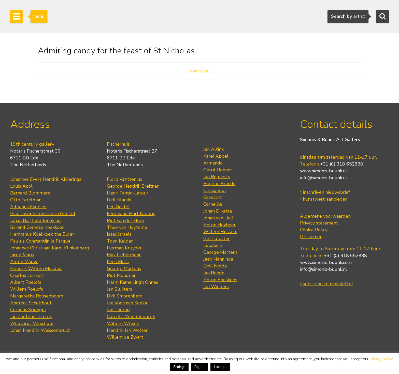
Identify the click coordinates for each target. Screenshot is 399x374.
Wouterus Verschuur (32, 323)
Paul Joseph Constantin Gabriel (42, 214)
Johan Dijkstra (217, 211)
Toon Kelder (120, 241)
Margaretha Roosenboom (36, 296)
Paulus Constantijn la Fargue (40, 241)
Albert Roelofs (25, 282)
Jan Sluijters (119, 289)
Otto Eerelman (25, 200)
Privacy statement (319, 223)
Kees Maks (118, 262)
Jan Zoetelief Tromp (31, 316)
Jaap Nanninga (218, 259)
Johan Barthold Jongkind (35, 220)
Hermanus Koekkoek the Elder (42, 234)
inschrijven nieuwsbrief (325, 192)
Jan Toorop (118, 310)
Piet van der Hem (125, 220)
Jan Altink (213, 149)
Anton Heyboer (219, 225)
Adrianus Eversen (28, 207)
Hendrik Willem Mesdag (36, 268)
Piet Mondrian (121, 275)
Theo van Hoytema (127, 227)
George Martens (124, 268)
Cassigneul (214, 190)
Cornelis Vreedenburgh (131, 316)
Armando (213, 163)
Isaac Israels (119, 234)
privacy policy (381, 359)
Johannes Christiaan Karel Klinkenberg (49, 248)
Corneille (212, 204)
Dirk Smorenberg (125, 296)
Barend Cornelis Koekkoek (37, 227)
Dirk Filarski (119, 200)
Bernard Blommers (30, 193)
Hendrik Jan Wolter (127, 330)
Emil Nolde (215, 266)
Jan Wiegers (216, 286)
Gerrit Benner (217, 170)
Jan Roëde (213, 273)
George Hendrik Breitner (133, 186)
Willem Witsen (123, 323)
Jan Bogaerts (216, 177)
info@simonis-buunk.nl (323, 178)
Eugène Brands (219, 184)
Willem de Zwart (125, 337)
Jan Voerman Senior (127, 303)
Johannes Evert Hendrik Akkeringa (45, 179)
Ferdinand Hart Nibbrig (131, 214)
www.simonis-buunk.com (326, 262)
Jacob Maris (22, 255)
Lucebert (212, 245)
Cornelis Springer (28, 310)
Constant (212, 197)
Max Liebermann (124, 255)
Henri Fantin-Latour (127, 193)
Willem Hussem (220, 232)
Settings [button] (179, 367)
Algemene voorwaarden (325, 216)
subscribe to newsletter (326, 284)
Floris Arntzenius (124, 179)
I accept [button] (220, 366)
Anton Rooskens (220, 280)
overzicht (199, 71)
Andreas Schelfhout (31, 303)
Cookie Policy (313, 230)
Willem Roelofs (26, 289)
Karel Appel (216, 156)
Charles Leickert (27, 275)
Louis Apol (21, 186)
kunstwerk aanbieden (324, 199)
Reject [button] (199, 366)
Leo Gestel (118, 207)
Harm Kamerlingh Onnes (132, 282)
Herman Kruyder (124, 248)
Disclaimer (311, 237)
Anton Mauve (24, 262)
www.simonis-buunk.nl (323, 171)
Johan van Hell (218, 218)
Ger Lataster (216, 238)
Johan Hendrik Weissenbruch (40, 330)
